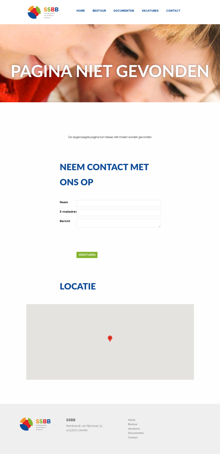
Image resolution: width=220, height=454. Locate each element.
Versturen (87, 254)
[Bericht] (118, 223)
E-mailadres (68, 211)
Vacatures (150, 10)
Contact (173, 10)
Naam (64, 202)
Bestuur (99, 10)
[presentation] (102, 241)
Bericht (65, 221)
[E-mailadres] (118, 212)
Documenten (124, 10)
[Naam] (118, 203)
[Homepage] (43, 12)
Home (80, 10)
